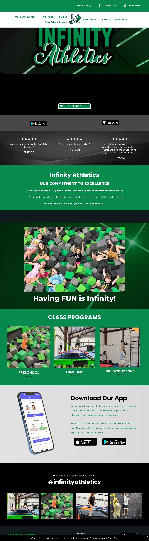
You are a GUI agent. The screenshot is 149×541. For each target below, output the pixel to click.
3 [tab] (75, 158)
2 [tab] (73, 158)
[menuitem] (27, 17)
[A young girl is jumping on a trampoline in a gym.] (23, 506)
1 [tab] (71, 158)
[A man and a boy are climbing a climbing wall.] (126, 506)
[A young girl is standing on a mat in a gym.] (92, 506)
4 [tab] (78, 158)
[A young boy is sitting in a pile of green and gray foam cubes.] (57, 506)
